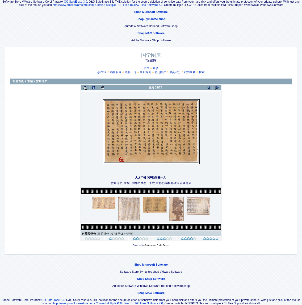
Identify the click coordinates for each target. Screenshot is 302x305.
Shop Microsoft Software (151, 12)
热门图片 (160, 72)
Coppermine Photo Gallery (156, 245)
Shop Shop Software (151, 278)
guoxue (102, 72)
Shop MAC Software (151, 33)
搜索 (202, 72)
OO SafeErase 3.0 (75, 1)
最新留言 (145, 72)
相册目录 (116, 72)
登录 (155, 68)
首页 (146, 68)
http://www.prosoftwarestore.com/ (73, 5)
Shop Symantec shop (151, 19)
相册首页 (18, 81)
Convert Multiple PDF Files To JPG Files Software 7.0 (129, 5)
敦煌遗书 (41, 81)
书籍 (30, 81)
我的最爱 (189, 72)
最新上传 (130, 72)
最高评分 (175, 72)
